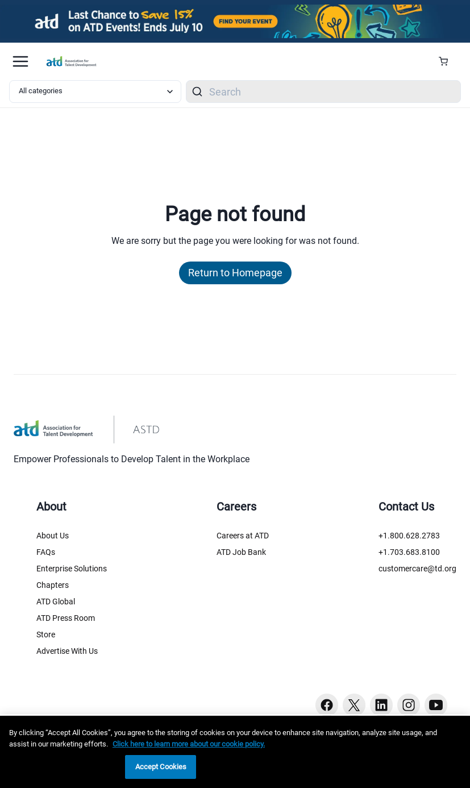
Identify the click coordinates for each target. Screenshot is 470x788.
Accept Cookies (161, 766)
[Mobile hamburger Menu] (20, 61)
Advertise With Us (67, 651)
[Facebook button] (326, 705)
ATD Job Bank (241, 552)
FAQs (45, 552)
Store (45, 634)
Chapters (52, 585)
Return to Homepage (235, 273)
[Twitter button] (354, 705)
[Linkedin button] (381, 705)
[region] (235, 752)
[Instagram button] (408, 705)
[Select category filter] (95, 91)
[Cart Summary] (447, 61)
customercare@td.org (417, 568)
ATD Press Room (65, 618)
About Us (52, 535)
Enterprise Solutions (71, 568)
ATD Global (55, 601)
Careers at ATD (243, 535)
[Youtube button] (436, 705)
